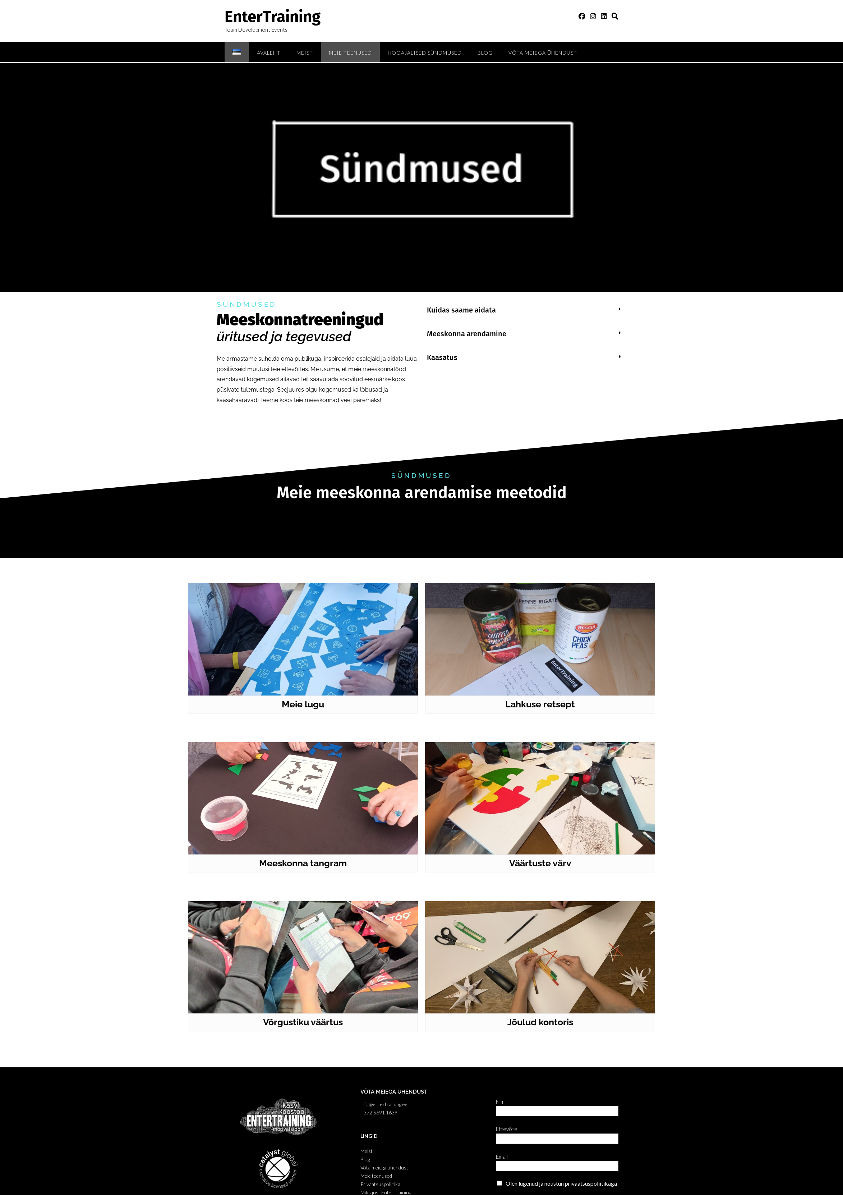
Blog (485, 53)
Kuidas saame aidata (461, 310)
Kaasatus (442, 357)
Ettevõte (508, 1129)
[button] (524, 310)
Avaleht (269, 53)
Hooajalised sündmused (425, 53)
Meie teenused (350, 53)
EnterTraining (273, 16)
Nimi (502, 1101)
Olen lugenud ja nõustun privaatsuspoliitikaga (561, 1183)
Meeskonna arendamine (466, 333)
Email (503, 1156)
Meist (304, 53)
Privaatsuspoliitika (380, 1184)
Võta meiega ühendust (542, 53)
